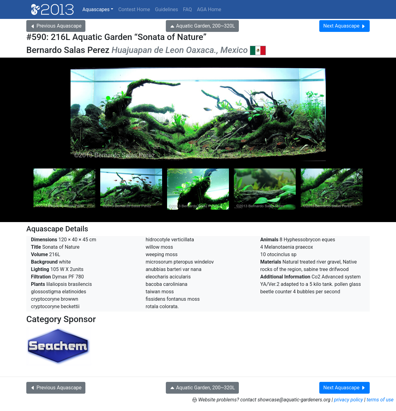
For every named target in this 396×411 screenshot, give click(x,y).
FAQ (187, 9)
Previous (55, 26)
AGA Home (209, 9)
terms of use (380, 400)
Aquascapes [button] (96, 9)
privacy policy (348, 400)
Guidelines (166, 9)
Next (344, 26)
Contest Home (134, 9)
